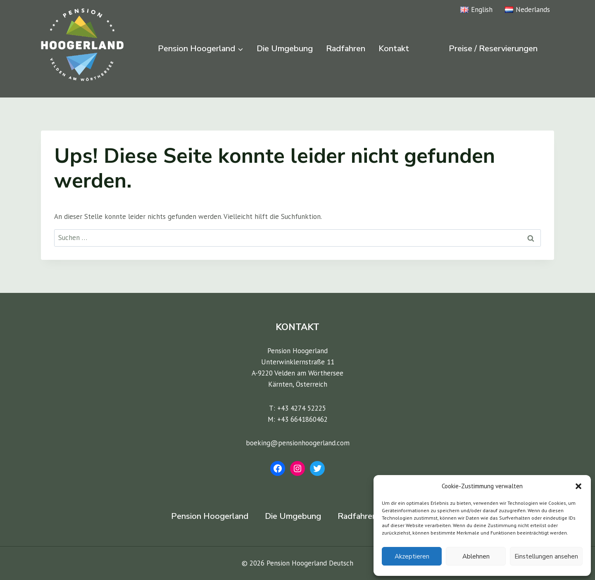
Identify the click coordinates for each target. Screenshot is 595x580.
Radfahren (345, 48)
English (476, 9)
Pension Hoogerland (209, 516)
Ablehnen (476, 556)
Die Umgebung (285, 48)
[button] (578, 486)
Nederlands (527, 9)
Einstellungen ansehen (546, 556)
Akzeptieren (412, 556)
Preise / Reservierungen (493, 48)
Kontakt (393, 48)
